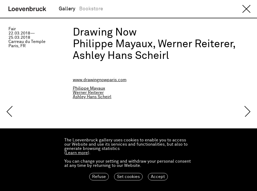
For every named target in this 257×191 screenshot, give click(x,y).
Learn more (77, 153)
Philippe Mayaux (89, 88)
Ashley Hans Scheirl (92, 97)
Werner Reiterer (88, 92)
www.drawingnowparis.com (100, 80)
